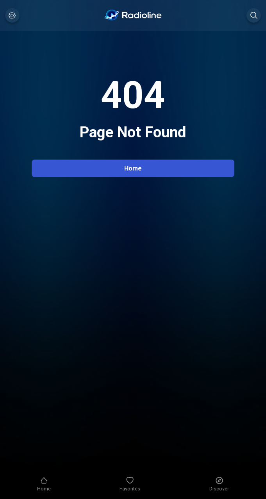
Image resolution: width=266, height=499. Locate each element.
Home (133, 168)
